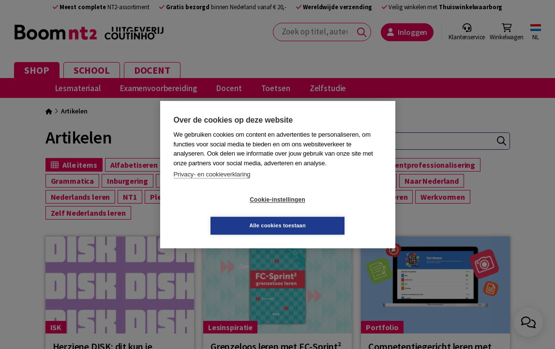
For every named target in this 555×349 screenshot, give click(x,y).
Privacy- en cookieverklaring (212, 187)
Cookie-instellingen (219, 212)
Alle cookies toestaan (335, 212)
